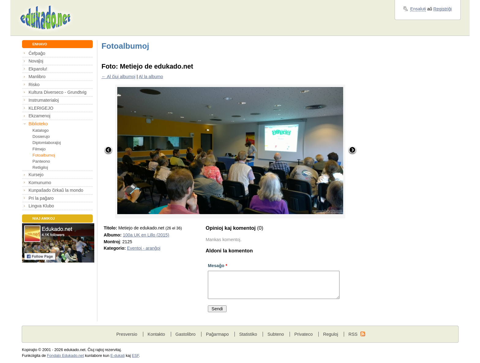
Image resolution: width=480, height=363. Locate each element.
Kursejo (35, 174)
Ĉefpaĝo (36, 53)
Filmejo (39, 149)
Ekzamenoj (39, 115)
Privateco (303, 334)
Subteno (276, 334)
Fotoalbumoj (43, 155)
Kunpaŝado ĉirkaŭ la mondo (55, 190)
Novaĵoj (35, 61)
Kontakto (156, 334)
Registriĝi (442, 8)
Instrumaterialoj (43, 100)
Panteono (41, 161)
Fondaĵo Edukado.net (65, 356)
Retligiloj (40, 167)
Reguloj (330, 334)
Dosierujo (41, 136)
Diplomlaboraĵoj (46, 142)
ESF (135, 356)
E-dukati (118, 356)
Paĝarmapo (217, 334)
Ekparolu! (37, 68)
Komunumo (39, 182)
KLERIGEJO (40, 108)
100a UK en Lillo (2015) (146, 235)
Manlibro (36, 76)
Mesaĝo (217, 265)
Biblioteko (38, 123)
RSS (353, 334)
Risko (33, 84)
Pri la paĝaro (41, 198)
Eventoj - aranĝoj (143, 248)
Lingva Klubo (41, 205)
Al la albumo (151, 76)
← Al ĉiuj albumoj (118, 76)
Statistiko (248, 334)
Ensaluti (418, 8)
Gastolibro (185, 334)
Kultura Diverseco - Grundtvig (57, 92)
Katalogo (40, 130)
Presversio (126, 334)
